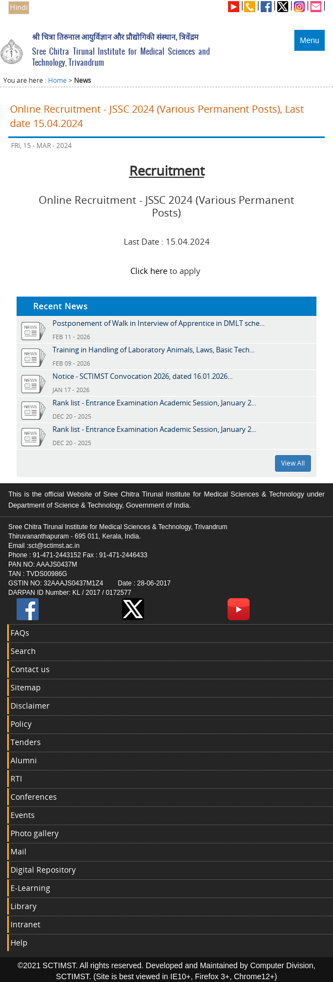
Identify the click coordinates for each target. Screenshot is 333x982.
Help (19, 942)
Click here (148, 270)
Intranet (25, 924)
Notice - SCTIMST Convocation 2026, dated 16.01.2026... (142, 376)
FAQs (19, 632)
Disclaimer (30, 705)
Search (23, 651)
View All (293, 463)
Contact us (30, 669)
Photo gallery (34, 833)
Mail (18, 851)
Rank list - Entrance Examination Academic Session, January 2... (154, 403)
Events (22, 815)
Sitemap (25, 687)
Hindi (19, 7)
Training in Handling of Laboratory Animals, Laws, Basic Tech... (153, 350)
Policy (20, 724)
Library (23, 906)
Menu (309, 40)
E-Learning (30, 888)
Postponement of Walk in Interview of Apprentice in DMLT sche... (158, 323)
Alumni (23, 760)
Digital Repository (43, 869)
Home (57, 80)
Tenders (25, 742)
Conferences (33, 796)
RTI (16, 778)
